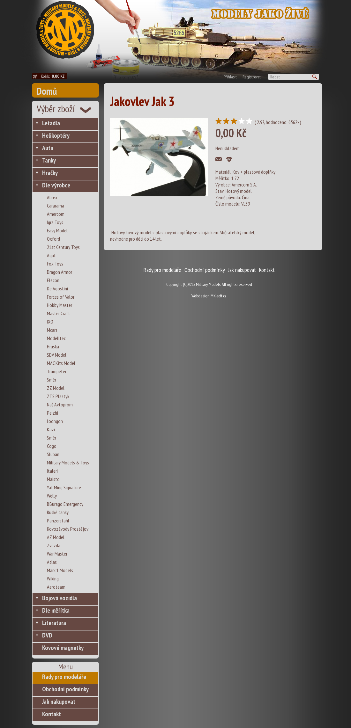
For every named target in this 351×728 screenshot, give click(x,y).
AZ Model (55, 537)
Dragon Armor (59, 272)
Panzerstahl (58, 520)
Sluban (53, 454)
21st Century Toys (63, 247)
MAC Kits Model (61, 363)
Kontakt (51, 714)
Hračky (50, 173)
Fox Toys (55, 263)
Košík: (54, 76)
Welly (52, 495)
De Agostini (57, 288)
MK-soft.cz (219, 296)
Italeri (52, 471)
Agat (51, 255)
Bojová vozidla (59, 598)
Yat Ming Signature (64, 487)
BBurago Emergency (65, 504)
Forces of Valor (60, 297)
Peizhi (52, 413)
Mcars (52, 330)
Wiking (53, 578)
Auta (47, 148)
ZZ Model (55, 388)
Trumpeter (56, 371)
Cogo (51, 446)
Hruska (53, 346)
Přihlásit (230, 77)
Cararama (55, 205)
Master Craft (58, 313)
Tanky (49, 160)
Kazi (51, 429)
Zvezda (53, 545)
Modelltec (56, 338)
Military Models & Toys (68, 462)
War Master (57, 553)
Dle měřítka (56, 610)
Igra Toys (55, 222)
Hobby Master (59, 305)
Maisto (53, 479)
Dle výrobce (56, 185)
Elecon (53, 280)
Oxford (53, 239)
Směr (51, 379)
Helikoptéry (56, 135)
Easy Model (57, 230)
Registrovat (252, 77)
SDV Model (56, 355)
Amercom (55, 214)
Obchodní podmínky (65, 689)
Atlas (52, 562)
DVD (47, 635)
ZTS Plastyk (58, 396)
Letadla (51, 123)
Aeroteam (56, 587)
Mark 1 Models (60, 570)
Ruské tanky (58, 512)
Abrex (52, 197)
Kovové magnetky (63, 648)
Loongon (55, 421)
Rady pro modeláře (64, 677)
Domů (47, 91)
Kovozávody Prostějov (67, 529)
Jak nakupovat (58, 701)
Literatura (54, 623)
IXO (50, 321)
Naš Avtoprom (60, 404)
